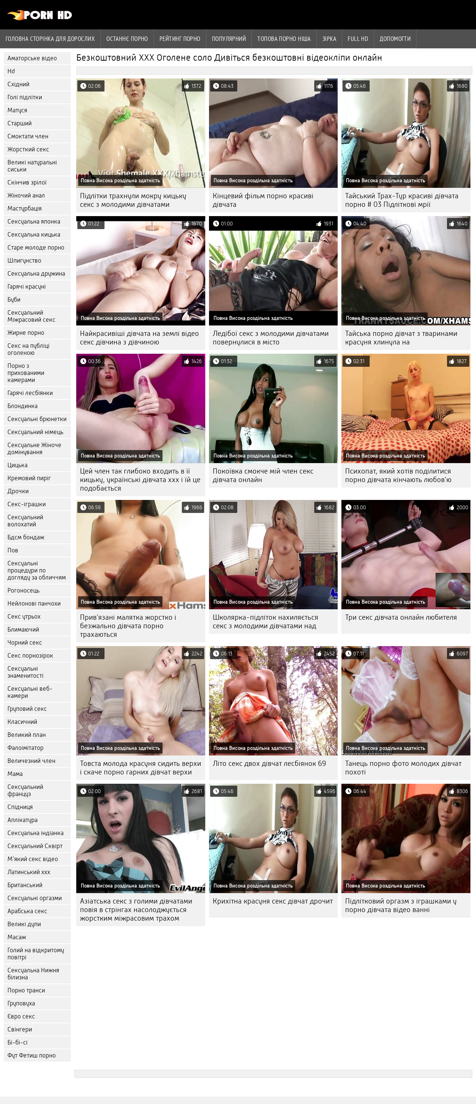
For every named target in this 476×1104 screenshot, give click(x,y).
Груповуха (21, 1003)
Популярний (229, 39)
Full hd (358, 39)
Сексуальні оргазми (34, 898)
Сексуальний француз (25, 790)
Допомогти (395, 39)
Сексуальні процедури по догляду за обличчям (36, 570)
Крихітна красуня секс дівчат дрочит (273, 901)
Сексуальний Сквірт (34, 846)
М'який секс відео (32, 859)
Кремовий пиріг (29, 478)
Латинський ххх (28, 872)
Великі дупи (24, 924)
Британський (24, 885)
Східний (18, 84)
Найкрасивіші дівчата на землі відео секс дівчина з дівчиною (139, 337)
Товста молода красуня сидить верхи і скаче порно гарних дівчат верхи (140, 767)
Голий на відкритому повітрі (35, 954)
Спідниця (20, 807)
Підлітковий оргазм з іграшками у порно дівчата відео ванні (401, 905)
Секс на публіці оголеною (28, 349)
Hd (11, 71)
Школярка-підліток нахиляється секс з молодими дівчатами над (265, 621)
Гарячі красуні (26, 286)
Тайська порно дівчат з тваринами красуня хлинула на (401, 337)
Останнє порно (127, 39)
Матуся (17, 110)
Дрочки (18, 491)
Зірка (329, 39)
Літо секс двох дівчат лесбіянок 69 (269, 763)
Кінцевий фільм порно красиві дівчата (263, 200)
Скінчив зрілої (26, 182)
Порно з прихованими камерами (25, 372)
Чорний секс (24, 642)
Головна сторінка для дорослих (50, 39)
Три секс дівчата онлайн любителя (401, 617)
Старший (19, 123)
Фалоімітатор (25, 747)
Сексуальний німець (35, 432)
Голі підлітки (24, 97)
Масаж (16, 937)
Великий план (26, 734)
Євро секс (21, 1016)
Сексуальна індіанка (35, 833)
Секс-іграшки (26, 504)
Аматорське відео (32, 58)
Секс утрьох (24, 616)
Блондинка (22, 406)
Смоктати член (27, 136)
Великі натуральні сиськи (32, 166)
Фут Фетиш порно (31, 1055)
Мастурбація (24, 208)
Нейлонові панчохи (34, 603)
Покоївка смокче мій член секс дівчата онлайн (263, 475)
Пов (12, 550)
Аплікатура (22, 820)
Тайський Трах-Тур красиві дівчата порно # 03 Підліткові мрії (402, 200)
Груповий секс (27, 708)
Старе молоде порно (35, 247)
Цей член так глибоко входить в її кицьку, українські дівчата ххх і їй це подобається (140, 479)
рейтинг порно (180, 39)
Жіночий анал (26, 195)
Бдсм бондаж (25, 537)
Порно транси (26, 990)
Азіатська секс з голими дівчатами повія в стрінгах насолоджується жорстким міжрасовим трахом (136, 909)
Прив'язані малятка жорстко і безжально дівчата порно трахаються (128, 626)
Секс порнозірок (30, 655)
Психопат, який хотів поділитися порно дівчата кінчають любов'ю (398, 475)
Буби (13, 299)
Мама (15, 773)
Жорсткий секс (28, 149)
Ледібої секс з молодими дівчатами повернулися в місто (271, 337)
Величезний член (31, 760)
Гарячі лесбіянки (30, 393)
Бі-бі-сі (17, 1042)
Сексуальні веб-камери (29, 692)
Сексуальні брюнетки (37, 419)
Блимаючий (23, 629)
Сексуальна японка (33, 221)
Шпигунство (24, 260)
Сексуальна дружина (36, 273)
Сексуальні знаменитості (25, 672)
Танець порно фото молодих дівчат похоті (403, 767)
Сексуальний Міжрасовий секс (31, 316)
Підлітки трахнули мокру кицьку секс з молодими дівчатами (133, 200)
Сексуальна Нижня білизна (33, 974)
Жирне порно (25, 332)
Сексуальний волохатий (25, 521)
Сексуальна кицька (33, 234)
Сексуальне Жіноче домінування (34, 449)
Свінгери (19, 1029)
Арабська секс (27, 911)
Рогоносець (23, 590)
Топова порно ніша (284, 39)
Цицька (17, 465)
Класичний (22, 721)
